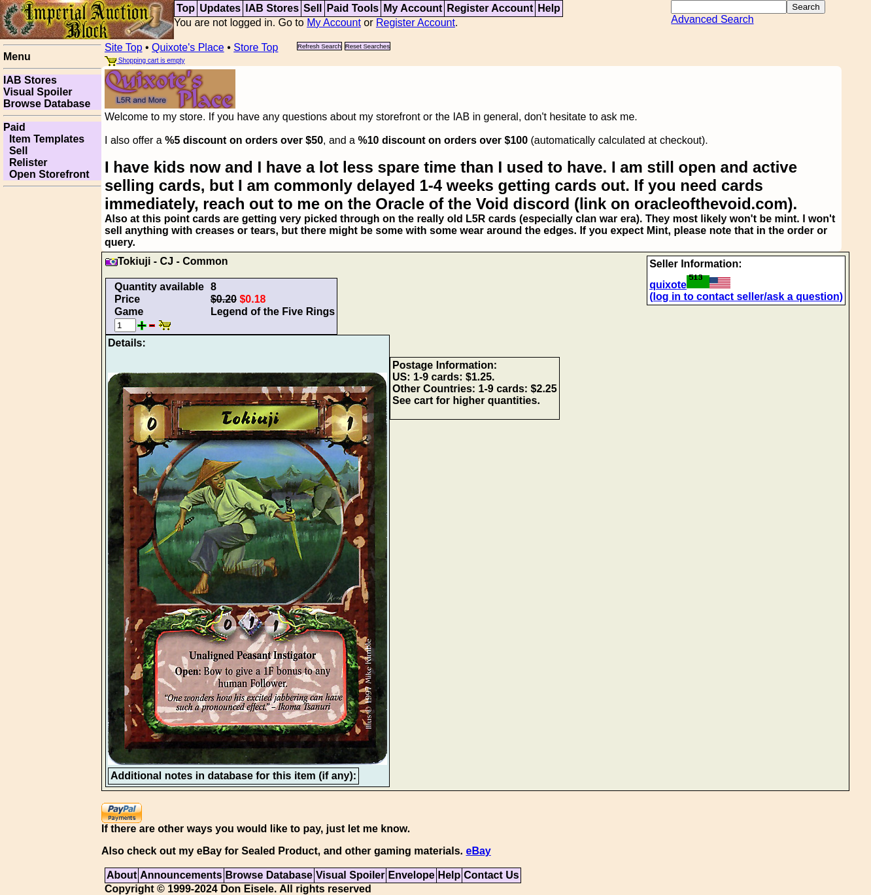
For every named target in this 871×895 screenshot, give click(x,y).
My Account (412, 8)
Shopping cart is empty (145, 60)
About (122, 875)
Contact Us (491, 875)
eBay (478, 850)
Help (549, 8)
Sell (312, 8)
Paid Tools (353, 8)
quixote (689, 284)
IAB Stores (272, 8)
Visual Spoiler (38, 91)
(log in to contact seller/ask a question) (746, 296)
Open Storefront (46, 174)
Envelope (411, 875)
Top (186, 8)
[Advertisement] (52, 388)
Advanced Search (712, 19)
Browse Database (46, 103)
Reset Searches (367, 46)
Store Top (255, 47)
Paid (14, 127)
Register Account (490, 8)
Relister (25, 162)
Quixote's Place (188, 47)
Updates (220, 8)
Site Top (124, 47)
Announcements (181, 875)
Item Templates (43, 138)
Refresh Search (319, 46)
